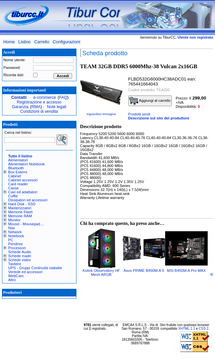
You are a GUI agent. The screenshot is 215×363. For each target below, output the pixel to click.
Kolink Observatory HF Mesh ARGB (101, 272)
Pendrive (15, 244)
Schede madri (19, 256)
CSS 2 (203, 328)
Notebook (16, 236)
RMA (36, 106)
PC (11, 240)
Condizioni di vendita (39, 111)
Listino (24, 41)
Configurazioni (66, 41)
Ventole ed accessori (25, 272)
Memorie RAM (20, 216)
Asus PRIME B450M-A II (144, 270)
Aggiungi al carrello (150, 100)
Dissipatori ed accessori (28, 200)
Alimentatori (18, 160)
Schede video (19, 260)
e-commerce (44, 97)
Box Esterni (17, 172)
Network (15, 232)
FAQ (63, 97)
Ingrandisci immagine (101, 114)
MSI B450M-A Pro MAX (186, 270)
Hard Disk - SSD (22, 204)
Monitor (14, 220)
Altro (12, 280)
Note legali (56, 106)
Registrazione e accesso (39, 102)
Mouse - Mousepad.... (26, 224)
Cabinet (14, 176)
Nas (11, 228)
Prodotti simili (139, 114)
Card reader (18, 184)
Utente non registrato (195, 37)
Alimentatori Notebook (26, 164)
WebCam (16, 276)
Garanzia (20, 106)
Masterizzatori (20, 208)
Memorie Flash (20, 212)
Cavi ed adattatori (23, 192)
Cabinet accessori (23, 180)
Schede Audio (19, 252)
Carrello (41, 41)
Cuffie (13, 196)
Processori (17, 248)
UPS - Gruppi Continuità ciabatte (35, 268)
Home (9, 41)
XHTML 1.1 (186, 328)
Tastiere (14, 264)
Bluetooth (16, 168)
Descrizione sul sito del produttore (158, 118)
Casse (13, 188)
